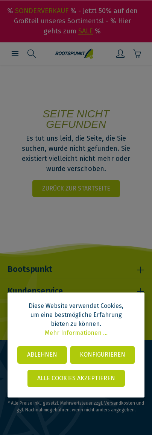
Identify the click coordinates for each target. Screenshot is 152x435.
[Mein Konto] (120, 53)
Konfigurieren (102, 354)
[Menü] (15, 53)
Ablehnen (42, 354)
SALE (85, 31)
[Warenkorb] (136, 53)
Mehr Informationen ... (76, 332)
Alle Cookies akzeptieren (76, 378)
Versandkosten (119, 403)
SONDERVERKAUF (41, 11)
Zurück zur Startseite (76, 188)
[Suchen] (31, 53)
